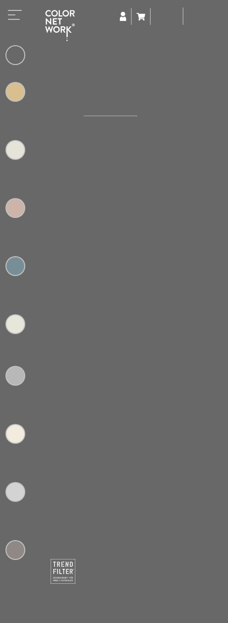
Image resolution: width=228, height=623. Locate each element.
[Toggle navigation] (15, 17)
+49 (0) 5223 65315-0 (129, 611)
